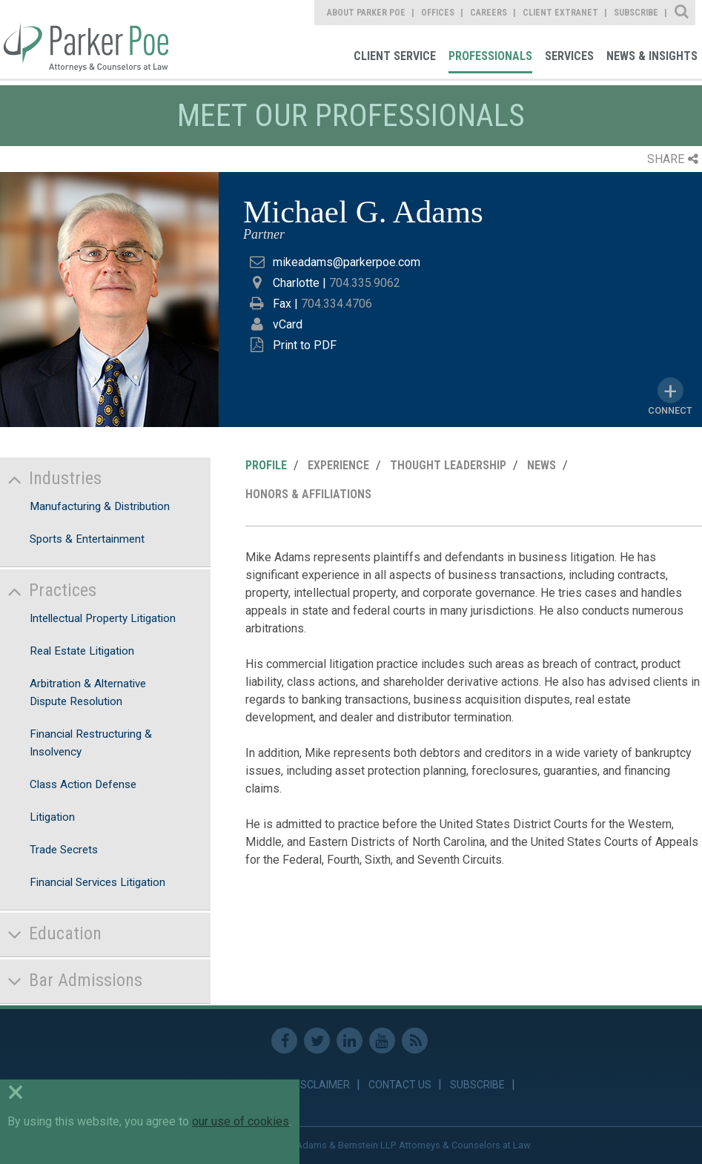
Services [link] (569, 56)
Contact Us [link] (399, 1085)
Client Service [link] (395, 56)
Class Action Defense (83, 784)
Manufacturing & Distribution (100, 506)
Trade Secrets (64, 849)
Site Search (682, 12)
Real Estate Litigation (82, 651)
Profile (266, 465)
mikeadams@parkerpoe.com (346, 262)
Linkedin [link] (349, 1041)
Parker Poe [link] (84, 39)
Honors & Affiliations (308, 494)
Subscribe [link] (636, 12)
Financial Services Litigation (97, 882)
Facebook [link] (284, 1041)
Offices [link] (437, 12)
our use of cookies (240, 1121)
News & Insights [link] (652, 56)
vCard (287, 324)
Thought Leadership (448, 465)
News (541, 465)
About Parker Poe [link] (366, 12)
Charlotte (296, 283)
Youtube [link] (382, 1041)
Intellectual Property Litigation (103, 618)
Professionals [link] (490, 56)
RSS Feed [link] (415, 1041)
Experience (338, 465)
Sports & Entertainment (87, 539)
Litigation (52, 817)
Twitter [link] (317, 1041)
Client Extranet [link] (560, 12)
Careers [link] (488, 12)
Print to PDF (305, 345)
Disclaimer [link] (320, 1085)
